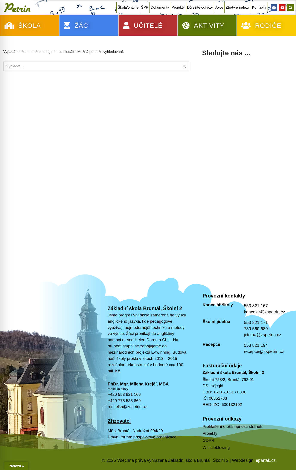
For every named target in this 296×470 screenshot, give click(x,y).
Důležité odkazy (200, 7)
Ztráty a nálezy (238, 7)
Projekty (178, 7)
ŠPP (144, 7)
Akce (219, 7)
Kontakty (259, 7)
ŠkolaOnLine (128, 7)
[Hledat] (91, 66)
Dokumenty (160, 7)
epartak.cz (266, 460)
